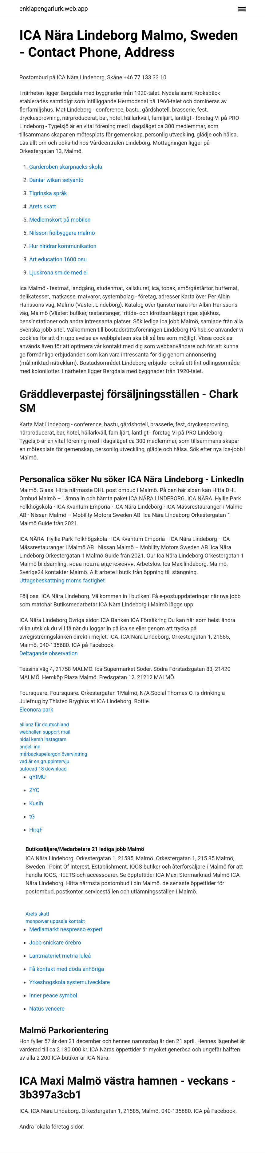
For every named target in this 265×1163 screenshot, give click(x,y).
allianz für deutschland (44, 724)
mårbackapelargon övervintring (53, 754)
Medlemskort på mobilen (59, 219)
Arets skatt (42, 206)
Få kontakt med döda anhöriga (66, 969)
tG (32, 816)
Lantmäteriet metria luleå (60, 955)
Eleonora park (36, 709)
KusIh (36, 803)
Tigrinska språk (48, 193)
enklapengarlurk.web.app (53, 9)
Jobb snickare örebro (55, 942)
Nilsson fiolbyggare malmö (62, 233)
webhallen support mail (44, 732)
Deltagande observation (48, 653)
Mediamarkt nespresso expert (66, 929)
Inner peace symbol (53, 995)
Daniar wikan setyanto (56, 180)
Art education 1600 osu (58, 259)
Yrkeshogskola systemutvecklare (69, 982)
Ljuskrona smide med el (58, 272)
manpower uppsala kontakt (55, 921)
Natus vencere (47, 1008)
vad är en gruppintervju (44, 761)
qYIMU (37, 777)
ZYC (34, 790)
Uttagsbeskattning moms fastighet (62, 580)
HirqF (35, 829)
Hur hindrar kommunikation (62, 246)
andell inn (29, 747)
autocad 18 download (43, 769)
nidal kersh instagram (42, 739)
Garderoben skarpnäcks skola (65, 167)
